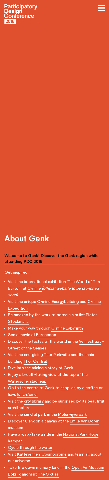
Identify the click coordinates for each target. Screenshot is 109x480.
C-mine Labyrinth (67, 328)
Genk (49, 387)
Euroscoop (46, 334)
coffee (91, 387)
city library (34, 401)
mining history (44, 367)
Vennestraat (90, 341)
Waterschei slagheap (27, 381)
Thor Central (35, 361)
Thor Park (52, 354)
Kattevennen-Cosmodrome (42, 454)
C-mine (34, 288)
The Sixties (48, 474)
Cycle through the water (30, 447)
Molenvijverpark (72, 414)
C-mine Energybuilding (58, 301)
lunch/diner (27, 394)
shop (64, 387)
